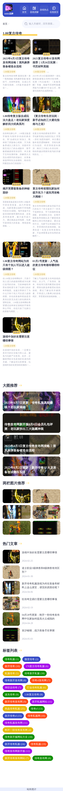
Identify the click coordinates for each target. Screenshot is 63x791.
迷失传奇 (11, 694)
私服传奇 (11, 673)
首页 (24, 9)
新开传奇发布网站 (17, 758)
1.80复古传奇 (9, 72)
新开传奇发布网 (15, 701)
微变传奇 (31, 659)
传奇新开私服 (35, 673)
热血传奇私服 (15, 708)
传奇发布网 (43, 758)
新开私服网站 (42, 701)
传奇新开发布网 (15, 680)
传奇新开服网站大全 (18, 737)
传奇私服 (11, 659)
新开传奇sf (13, 715)
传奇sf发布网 (41, 680)
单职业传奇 (13, 687)
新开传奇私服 (15, 744)
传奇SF (46, 54)
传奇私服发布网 (16, 722)
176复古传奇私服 (37, 666)
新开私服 (17, 54)
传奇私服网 (36, 715)
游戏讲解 (34, 9)
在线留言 (54, 9)
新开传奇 (17, 112)
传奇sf (37, 708)
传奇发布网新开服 (17, 751)
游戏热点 (44, 9)
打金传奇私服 (36, 687)
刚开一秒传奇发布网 (18, 730)
